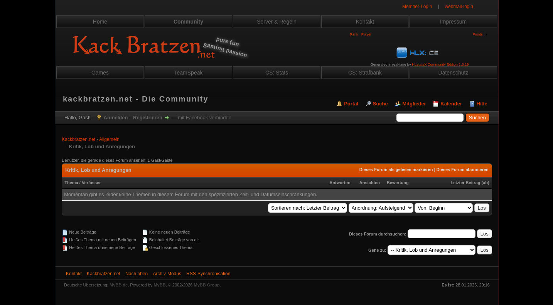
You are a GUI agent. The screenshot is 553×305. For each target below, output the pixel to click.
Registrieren (147, 117)
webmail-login (459, 6)
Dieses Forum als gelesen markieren (396, 169)
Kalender (451, 104)
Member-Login (417, 6)
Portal (351, 104)
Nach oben (136, 273)
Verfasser (91, 182)
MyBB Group (207, 285)
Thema (71, 182)
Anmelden (116, 117)
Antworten (339, 182)
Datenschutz (453, 72)
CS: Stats (276, 72)
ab (485, 182)
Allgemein (109, 139)
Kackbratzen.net (78, 139)
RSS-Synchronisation (208, 273)
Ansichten (369, 182)
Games (100, 72)
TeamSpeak (188, 72)
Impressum (453, 22)
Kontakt (365, 22)
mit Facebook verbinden (204, 117)
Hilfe (482, 104)
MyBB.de (119, 285)
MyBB (159, 285)
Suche (380, 104)
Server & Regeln (277, 22)
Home (100, 22)
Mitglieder (414, 104)
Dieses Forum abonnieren (463, 169)
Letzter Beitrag (465, 182)
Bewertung (398, 182)
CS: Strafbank (365, 72)
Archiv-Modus (167, 273)
